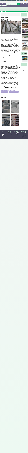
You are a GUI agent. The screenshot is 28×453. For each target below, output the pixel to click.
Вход (26, 3)
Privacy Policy (2, 3)
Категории (17, 132)
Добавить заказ (24, 137)
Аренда (3, 135)
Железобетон (6, 19)
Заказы (3, 134)
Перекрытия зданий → (14, 87)
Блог (3, 133)
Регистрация (22, 3)
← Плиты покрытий (7, 87)
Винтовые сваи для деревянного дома (10, 90)
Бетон (3, 132)
